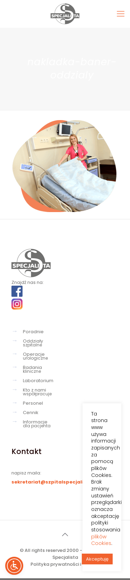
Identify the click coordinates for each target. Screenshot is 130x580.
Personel (33, 403)
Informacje (69, 424)
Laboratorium (38, 380)
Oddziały (69, 343)
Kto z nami (69, 392)
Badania (69, 369)
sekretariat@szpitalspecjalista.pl (54, 482)
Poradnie (33, 331)
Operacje (69, 356)
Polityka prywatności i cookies (65, 564)
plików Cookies (101, 540)
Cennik (30, 412)
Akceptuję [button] (97, 559)
